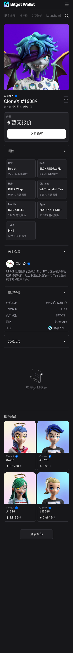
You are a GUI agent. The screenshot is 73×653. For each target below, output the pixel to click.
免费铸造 (37, 15)
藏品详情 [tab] (37, 293)
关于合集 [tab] (37, 251)
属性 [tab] (37, 151)
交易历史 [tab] (37, 341)
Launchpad (53, 15)
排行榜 (23, 15)
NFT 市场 (10, 15)
